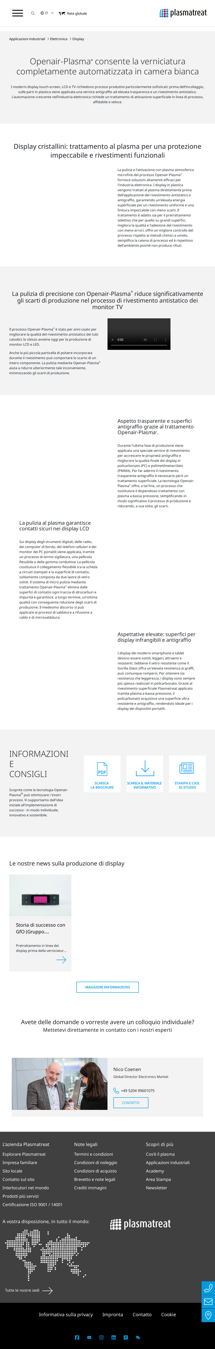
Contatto (131, 1102)
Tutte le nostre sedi (29, 1290)
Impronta (113, 1314)
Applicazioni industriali (27, 39)
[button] (33, 13)
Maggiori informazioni (107, 987)
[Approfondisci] (61, 960)
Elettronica (59, 39)
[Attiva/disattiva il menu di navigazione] (17, 13)
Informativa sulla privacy (66, 1314)
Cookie (168, 1314)
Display (78, 39)
